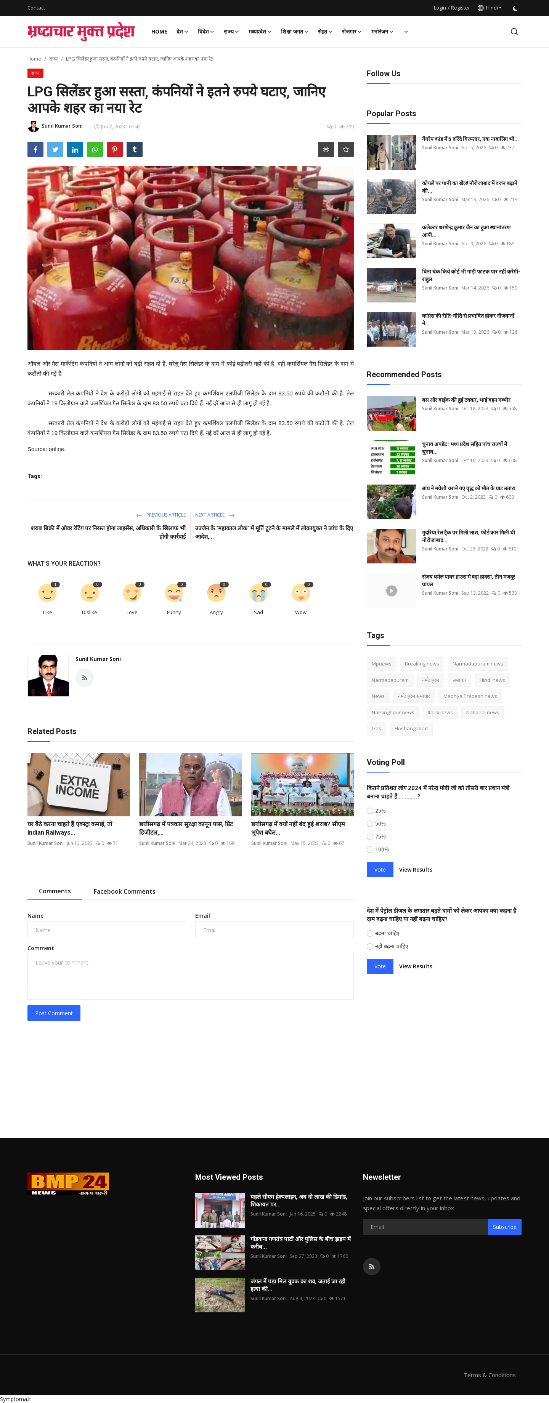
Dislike (89, 612)
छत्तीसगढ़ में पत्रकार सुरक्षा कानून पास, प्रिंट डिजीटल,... (186, 828)
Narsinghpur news (393, 712)
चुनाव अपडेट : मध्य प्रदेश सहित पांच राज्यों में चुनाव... (464, 448)
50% (380, 823)
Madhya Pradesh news (470, 696)
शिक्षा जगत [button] (295, 32)
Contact (36, 7)
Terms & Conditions (490, 1375)
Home (159, 31)
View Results (415, 869)
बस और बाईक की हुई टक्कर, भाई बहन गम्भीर (466, 400)
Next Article (215, 515)
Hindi (488, 7)
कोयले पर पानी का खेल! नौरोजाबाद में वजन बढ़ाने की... (469, 187)
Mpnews (382, 663)
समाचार (459, 680)
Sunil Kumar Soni (98, 658)
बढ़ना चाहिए (387, 933)
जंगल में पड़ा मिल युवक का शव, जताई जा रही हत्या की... (297, 1285)
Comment (40, 948)
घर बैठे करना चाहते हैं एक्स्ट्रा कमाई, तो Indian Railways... (69, 828)
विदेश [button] (206, 32)
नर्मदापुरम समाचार (414, 696)
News (378, 696)
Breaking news (422, 663)
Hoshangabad (411, 728)
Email (202, 915)
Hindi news (492, 680)
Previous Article (161, 515)
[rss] (371, 1266)
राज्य (53, 58)
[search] (514, 31)
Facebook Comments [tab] (125, 891)
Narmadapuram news (478, 663)
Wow (301, 612)
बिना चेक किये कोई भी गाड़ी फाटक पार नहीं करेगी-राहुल (471, 275)
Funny (174, 612)
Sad (258, 612)
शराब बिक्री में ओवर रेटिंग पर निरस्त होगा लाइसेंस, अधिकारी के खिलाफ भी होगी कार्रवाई (108, 532)
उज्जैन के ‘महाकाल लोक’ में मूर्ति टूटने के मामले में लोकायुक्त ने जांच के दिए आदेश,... (274, 532)
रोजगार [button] (352, 32)
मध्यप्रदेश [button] (260, 32)
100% (382, 849)
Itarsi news (440, 712)
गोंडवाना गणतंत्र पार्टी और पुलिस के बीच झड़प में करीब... (300, 1243)
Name (35, 915)
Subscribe (505, 1226)
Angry (216, 612)
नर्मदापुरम (430, 680)
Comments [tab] (55, 891)
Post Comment (54, 1013)
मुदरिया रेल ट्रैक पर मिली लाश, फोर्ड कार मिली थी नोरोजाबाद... (468, 536)
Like (47, 612)
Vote (380, 869)
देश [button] (183, 32)
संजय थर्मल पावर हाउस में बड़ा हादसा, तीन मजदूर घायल (468, 580)
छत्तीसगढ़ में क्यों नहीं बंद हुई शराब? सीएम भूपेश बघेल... (298, 828)
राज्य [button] (231, 32)
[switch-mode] (515, 8)
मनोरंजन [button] (382, 32)
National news (482, 712)
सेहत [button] (325, 32)
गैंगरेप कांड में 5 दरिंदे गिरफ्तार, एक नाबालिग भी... (470, 139)
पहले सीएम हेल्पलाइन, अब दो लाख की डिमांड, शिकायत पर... (298, 1200)
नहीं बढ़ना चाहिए (391, 946)
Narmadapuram (390, 680)
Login (440, 7)
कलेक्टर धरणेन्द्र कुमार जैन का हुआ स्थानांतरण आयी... (466, 231)
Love (132, 612)
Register (460, 7)
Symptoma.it (15, 1399)
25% (380, 810)
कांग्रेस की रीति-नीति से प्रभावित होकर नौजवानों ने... (468, 319)
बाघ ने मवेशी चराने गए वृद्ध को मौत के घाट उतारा (468, 488)
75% (380, 836)
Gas (376, 728)
